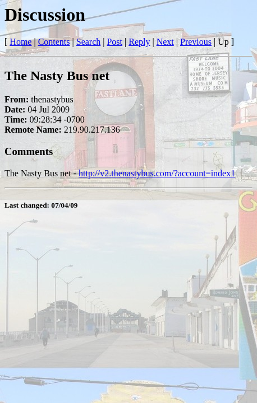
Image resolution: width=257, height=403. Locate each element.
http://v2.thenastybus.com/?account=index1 (157, 173)
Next (165, 41)
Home (20, 41)
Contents (54, 41)
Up (223, 41)
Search (88, 41)
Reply (139, 41)
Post (114, 41)
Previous (196, 41)
